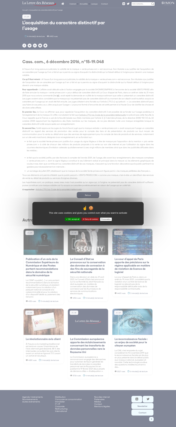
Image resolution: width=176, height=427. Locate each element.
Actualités (84, 4)
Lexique (94, 4)
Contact (104, 4)
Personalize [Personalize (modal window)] (106, 219)
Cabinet (72, 4)
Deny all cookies (90, 219)
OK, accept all (72, 219)
